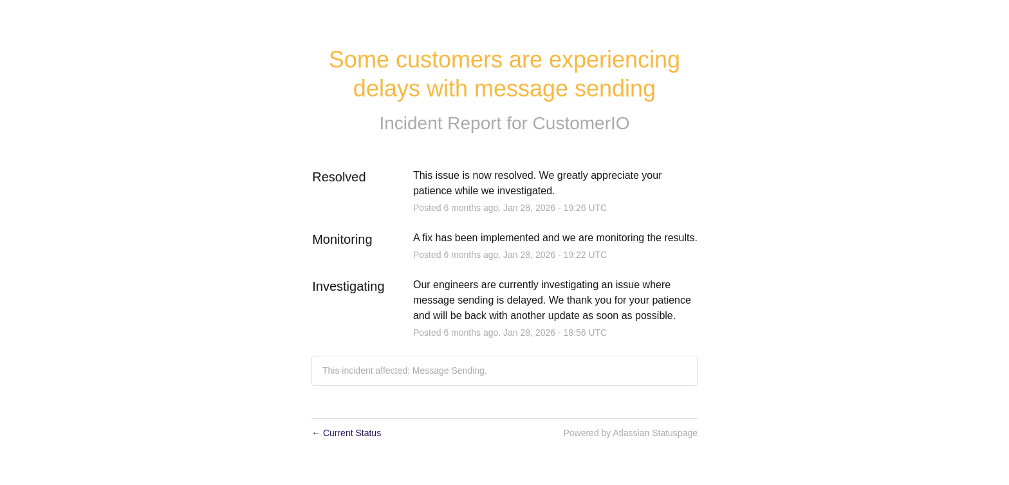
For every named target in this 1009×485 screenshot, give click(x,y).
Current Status (346, 433)
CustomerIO (581, 123)
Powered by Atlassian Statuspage (630, 433)
